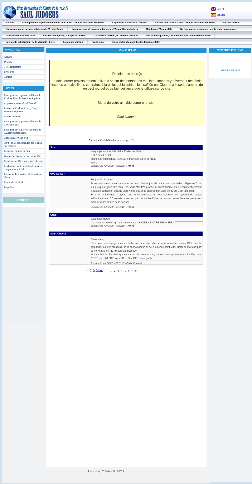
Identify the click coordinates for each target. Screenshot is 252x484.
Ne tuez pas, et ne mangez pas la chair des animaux (208, 29)
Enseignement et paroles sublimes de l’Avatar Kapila (34, 29)
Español (221, 14)
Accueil (10, 22)
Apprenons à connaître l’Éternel (129, 22)
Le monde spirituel (73, 42)
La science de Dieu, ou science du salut (116, 35)
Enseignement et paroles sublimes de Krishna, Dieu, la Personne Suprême (62, 22)
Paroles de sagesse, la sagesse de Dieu (64, 35)
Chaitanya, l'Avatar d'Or (159, 29)
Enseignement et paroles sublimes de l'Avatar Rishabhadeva (105, 29)
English (220, 9)
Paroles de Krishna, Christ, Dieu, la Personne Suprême (185, 22)
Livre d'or (9, 71)
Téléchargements (12, 66)
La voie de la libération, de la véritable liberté (30, 42)
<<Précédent (94, 270)
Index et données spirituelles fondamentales (136, 42)
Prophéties (98, 42)
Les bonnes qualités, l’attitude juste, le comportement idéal (178, 35)
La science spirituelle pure (20, 35)
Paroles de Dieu (231, 22)
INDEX (8, 61)
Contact (8, 76)
